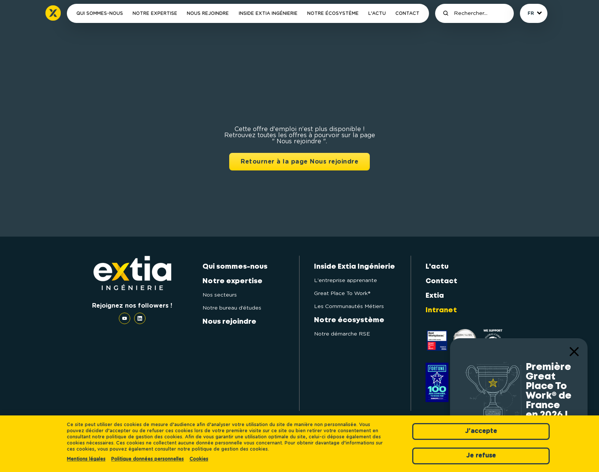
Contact (407, 13)
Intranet (441, 310)
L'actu (377, 13)
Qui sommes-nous (99, 13)
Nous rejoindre (208, 13)
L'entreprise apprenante (345, 280)
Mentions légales (86, 459)
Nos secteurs (219, 295)
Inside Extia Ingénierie (268, 13)
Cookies (198, 459)
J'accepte (481, 431)
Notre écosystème (333, 13)
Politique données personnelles (147, 459)
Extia (435, 296)
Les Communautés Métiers (349, 306)
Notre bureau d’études (231, 308)
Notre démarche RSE (342, 334)
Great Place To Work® (342, 293)
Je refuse (481, 456)
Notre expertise (155, 13)
